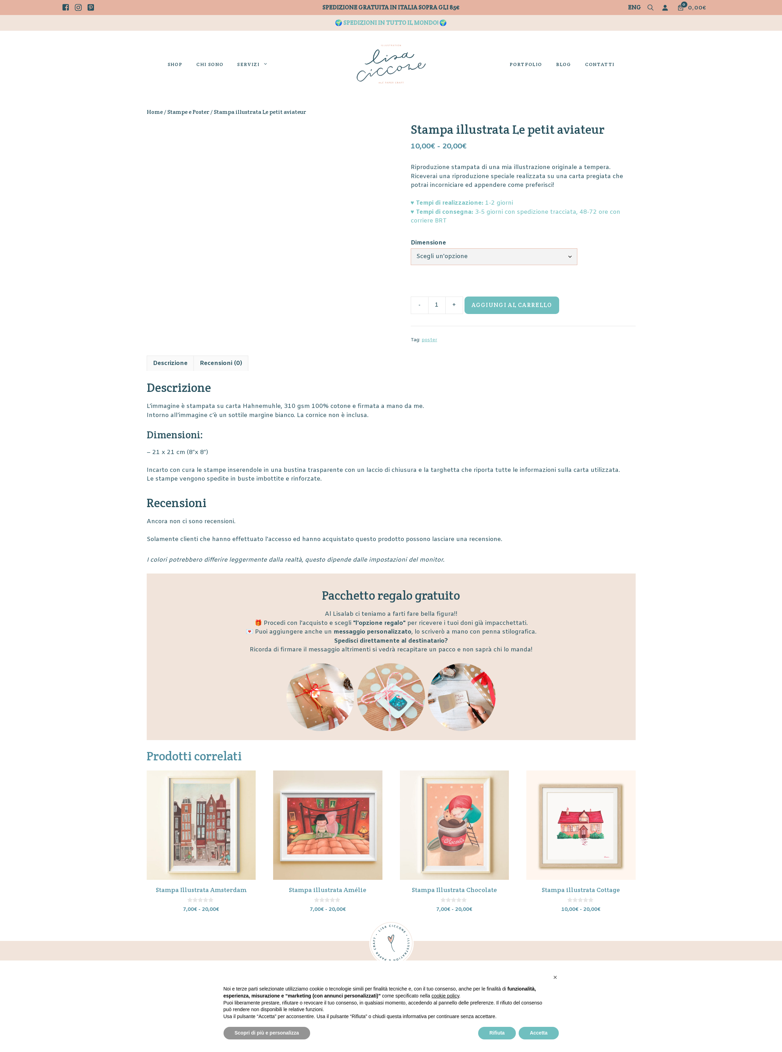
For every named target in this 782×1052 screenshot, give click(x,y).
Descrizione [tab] (170, 363)
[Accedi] (666, 7)
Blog (563, 64)
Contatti (599, 64)
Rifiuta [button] (497, 1033)
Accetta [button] (539, 1033)
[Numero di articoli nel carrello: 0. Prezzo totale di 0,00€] (691, 7)
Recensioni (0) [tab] (221, 363)
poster (429, 340)
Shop (175, 64)
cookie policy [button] (445, 996)
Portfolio (526, 64)
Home (155, 112)
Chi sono (209, 64)
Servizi (256, 64)
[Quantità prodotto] (437, 305)
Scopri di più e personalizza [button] (267, 1033)
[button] (650, 8)
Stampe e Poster (188, 112)
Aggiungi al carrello (512, 305)
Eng (634, 7)
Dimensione (428, 243)
